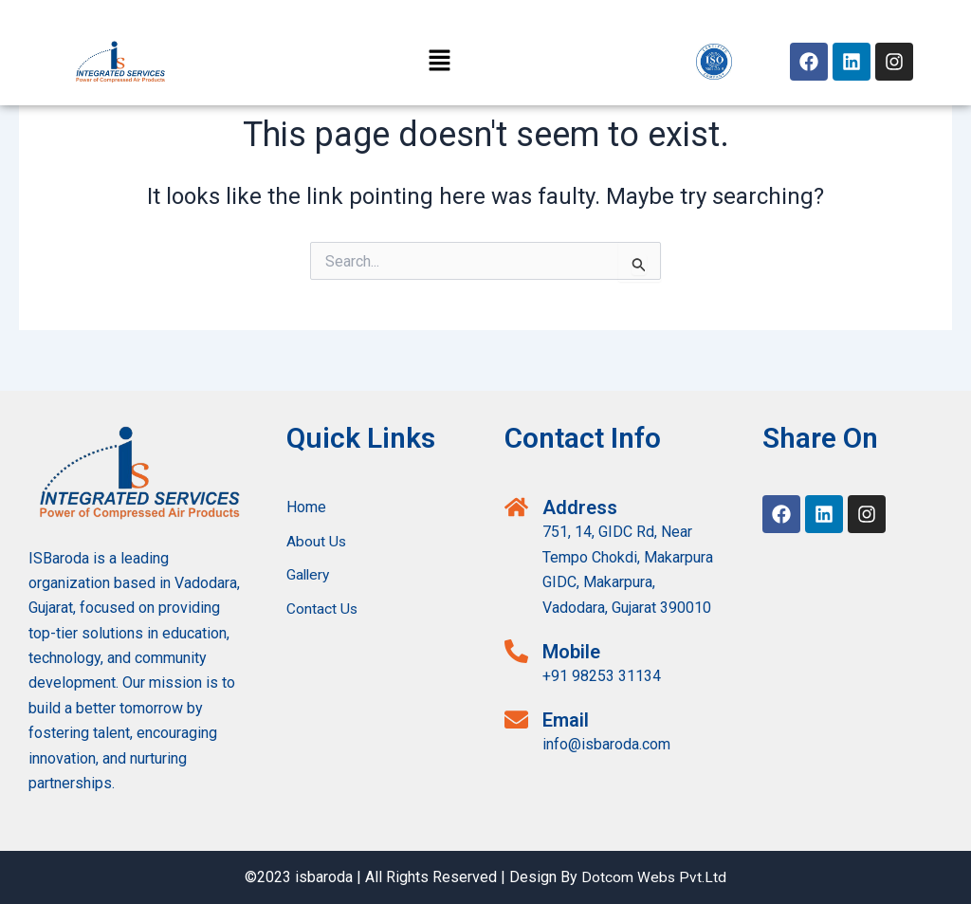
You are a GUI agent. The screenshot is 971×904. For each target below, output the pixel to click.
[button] (440, 62)
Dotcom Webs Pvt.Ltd (654, 877)
